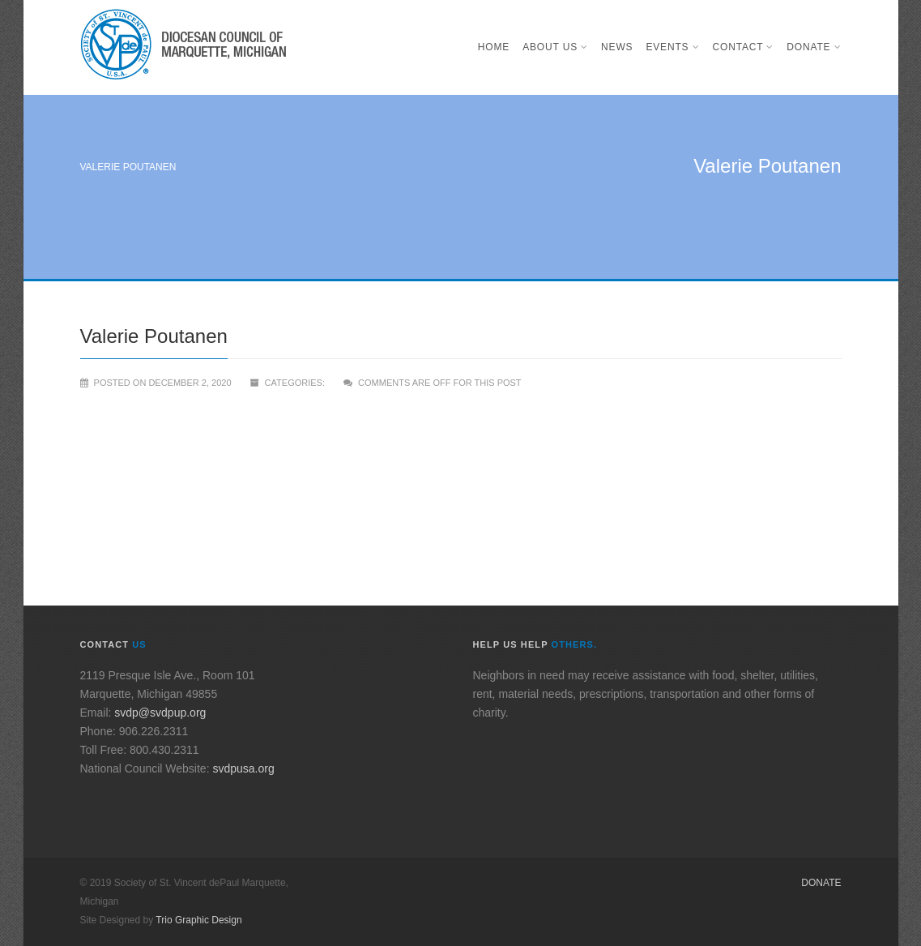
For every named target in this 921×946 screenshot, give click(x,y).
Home (494, 47)
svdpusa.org (243, 768)
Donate (814, 47)
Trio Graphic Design (198, 920)
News (617, 47)
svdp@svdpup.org (160, 712)
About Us (555, 47)
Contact (743, 47)
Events (672, 47)
